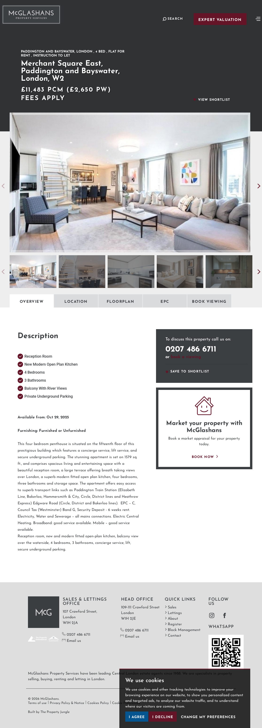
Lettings (173, 612)
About (171, 618)
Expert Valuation (220, 19)
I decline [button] (162, 716)
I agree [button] (137, 716)
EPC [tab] (164, 301)
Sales (170, 606)
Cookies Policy (98, 702)
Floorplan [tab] (120, 301)
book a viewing (186, 356)
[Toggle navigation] (258, 18)
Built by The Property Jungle (49, 711)
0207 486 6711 (190, 347)
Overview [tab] (32, 301)
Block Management (182, 629)
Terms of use (37, 702)
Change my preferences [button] (208, 716)
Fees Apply (43, 97)
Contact (173, 635)
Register (173, 623)
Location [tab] (76, 301)
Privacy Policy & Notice (67, 702)
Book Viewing (209, 301)
